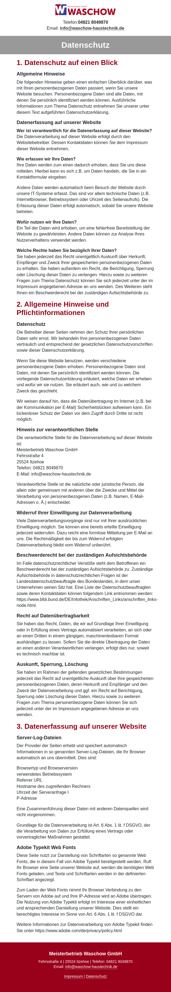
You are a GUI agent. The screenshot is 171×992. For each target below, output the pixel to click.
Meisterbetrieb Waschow (85, 9)
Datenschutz (96, 976)
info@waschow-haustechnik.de (91, 966)
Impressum (74, 976)
